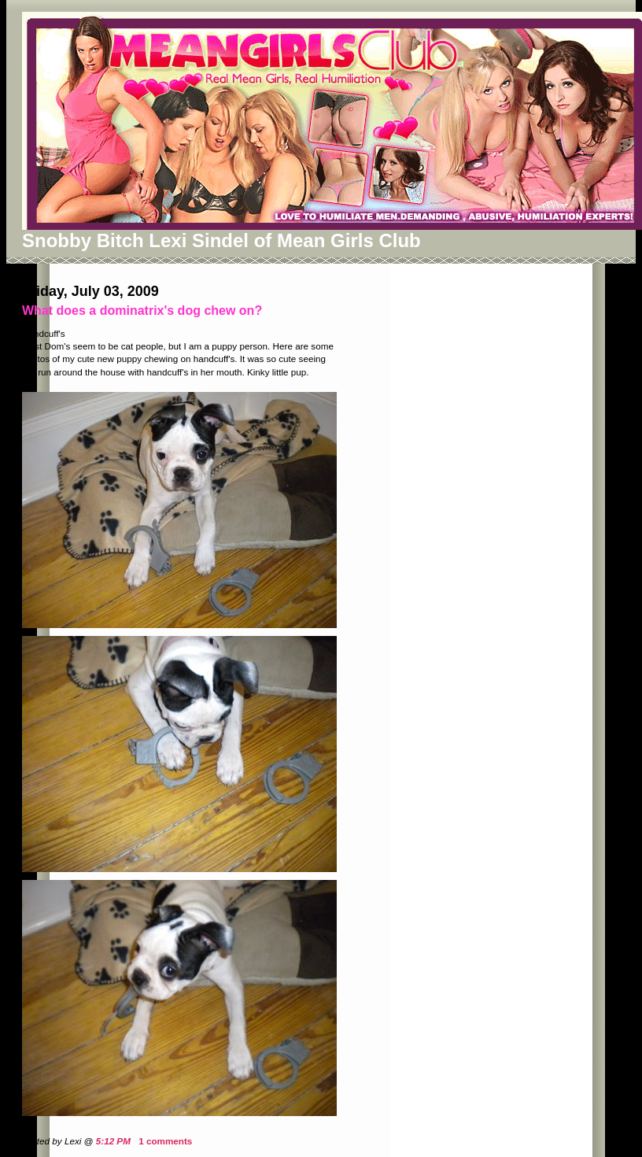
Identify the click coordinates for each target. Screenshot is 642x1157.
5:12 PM (113, 1141)
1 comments (165, 1141)
